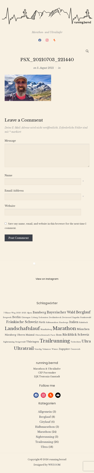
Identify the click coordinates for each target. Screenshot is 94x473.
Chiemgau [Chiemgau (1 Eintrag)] (25, 317)
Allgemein (45, 411)
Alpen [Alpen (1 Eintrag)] (29, 313)
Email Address (14, 190)
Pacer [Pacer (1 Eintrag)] (52, 335)
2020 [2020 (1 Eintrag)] (18, 313)
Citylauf (44, 421)
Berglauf (45, 416)
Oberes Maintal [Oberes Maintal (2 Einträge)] (25, 335)
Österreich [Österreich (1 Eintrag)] (75, 349)
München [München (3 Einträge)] (83, 329)
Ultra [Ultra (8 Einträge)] (86, 341)
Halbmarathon (45, 426)
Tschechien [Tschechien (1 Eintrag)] (76, 342)
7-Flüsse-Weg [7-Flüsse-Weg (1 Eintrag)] (9, 313)
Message (10, 140)
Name (8, 175)
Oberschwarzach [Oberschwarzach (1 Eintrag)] (42, 335)
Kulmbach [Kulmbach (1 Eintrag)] (83, 322)
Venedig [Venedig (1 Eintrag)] (38, 349)
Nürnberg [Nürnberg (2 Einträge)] (10, 335)
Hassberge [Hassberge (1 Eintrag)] (63, 322)
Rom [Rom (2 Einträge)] (59, 335)
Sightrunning (45, 436)
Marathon (44, 431)
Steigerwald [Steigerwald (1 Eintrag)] (20, 342)
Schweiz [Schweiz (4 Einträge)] (83, 334)
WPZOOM (54, 464)
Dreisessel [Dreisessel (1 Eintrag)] (67, 317)
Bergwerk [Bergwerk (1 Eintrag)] (7, 317)
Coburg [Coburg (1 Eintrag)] (34, 317)
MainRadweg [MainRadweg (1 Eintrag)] (46, 329)
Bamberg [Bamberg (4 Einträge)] (39, 312)
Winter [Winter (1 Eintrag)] (55, 349)
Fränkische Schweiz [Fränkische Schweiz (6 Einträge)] (22, 322)
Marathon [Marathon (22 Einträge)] (64, 328)
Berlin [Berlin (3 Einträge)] (16, 317)
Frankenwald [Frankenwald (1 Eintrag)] (85, 317)
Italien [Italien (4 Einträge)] (73, 322)
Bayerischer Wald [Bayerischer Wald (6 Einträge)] (61, 312)
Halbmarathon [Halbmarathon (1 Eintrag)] (52, 322)
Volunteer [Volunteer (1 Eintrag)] (46, 349)
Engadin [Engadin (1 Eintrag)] (75, 317)
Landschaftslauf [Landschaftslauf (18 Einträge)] (22, 328)
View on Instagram (47, 279)
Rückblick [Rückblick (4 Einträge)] (69, 334)
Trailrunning (44, 441)
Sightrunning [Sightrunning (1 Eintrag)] (9, 342)
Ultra (44, 446)
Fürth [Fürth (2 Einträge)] (42, 322)
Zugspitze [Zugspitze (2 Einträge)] (64, 349)
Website (10, 205)
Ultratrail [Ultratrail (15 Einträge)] (24, 348)
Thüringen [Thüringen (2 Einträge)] (32, 341)
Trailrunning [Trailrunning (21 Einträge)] (55, 341)
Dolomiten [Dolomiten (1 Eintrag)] (43, 317)
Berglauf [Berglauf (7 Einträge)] (83, 312)
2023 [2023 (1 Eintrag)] (24, 313)
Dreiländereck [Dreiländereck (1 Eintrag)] (55, 317)
